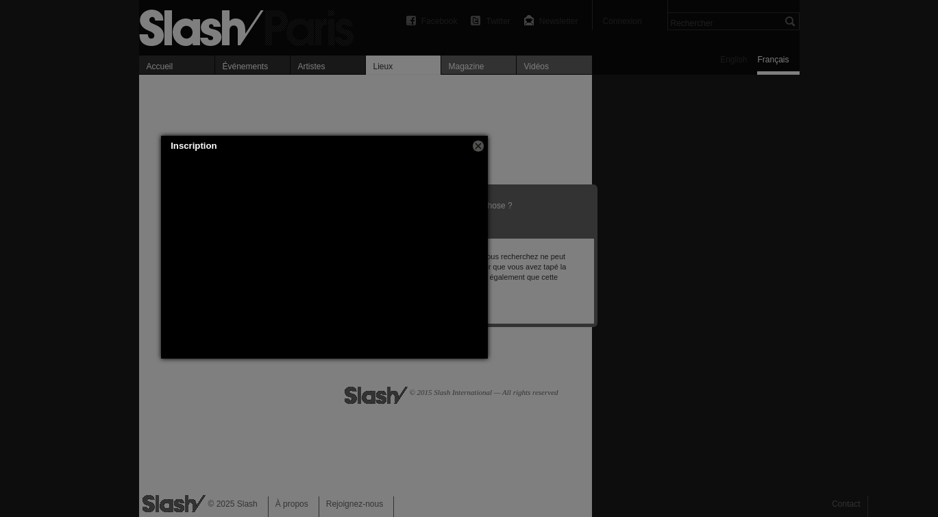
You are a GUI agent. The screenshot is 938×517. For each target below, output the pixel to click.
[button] (478, 146)
